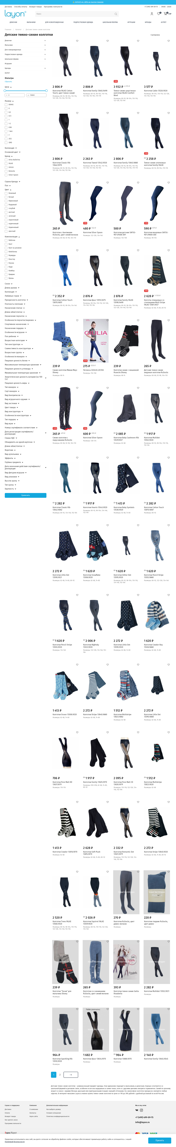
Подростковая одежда (83, 22)
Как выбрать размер (53, 1109)
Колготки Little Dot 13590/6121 (61, 576)
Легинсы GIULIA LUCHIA (93, 370)
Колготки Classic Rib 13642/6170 (61, 164)
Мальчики (31, 22)
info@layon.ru (142, 1122)
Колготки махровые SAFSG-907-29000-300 (156, 233)
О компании (34, 1109)
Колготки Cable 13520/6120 (155, 91)
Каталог (18, 30)
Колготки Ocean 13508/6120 (65, 714)
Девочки (13, 22)
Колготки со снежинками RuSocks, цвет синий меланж (96, 992)
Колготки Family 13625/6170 (95, 782)
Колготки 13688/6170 (123, 1059)
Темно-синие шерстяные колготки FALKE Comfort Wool (125, 93)
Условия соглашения (53, 1113)
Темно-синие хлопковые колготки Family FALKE (155, 164)
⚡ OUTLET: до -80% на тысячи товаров (88, 2)
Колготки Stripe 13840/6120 (156, 852)
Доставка (8, 7)
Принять (160, 1140)
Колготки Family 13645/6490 (95, 91)
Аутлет (163, 22)
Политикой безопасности (15, 1142)
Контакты (33, 1113)
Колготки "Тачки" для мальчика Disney (62, 992)
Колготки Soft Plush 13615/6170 (91, 853)
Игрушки (131, 22)
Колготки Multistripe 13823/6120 (153, 783)
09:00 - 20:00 (166, 7)
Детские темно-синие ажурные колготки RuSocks (156, 371)
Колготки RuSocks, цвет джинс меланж (124, 922)
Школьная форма (110, 22)
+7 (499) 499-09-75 (151, 7)
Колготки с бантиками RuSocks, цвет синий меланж (65, 233)
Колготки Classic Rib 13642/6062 (61, 508)
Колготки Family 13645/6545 (156, 1059)
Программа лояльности (53, 7)
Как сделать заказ (11, 1120)
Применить (25, 495)
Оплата (7, 1113)
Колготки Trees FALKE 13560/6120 (62, 922)
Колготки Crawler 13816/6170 (65, 852)
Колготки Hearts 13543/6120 (95, 507)
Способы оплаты (20, 7)
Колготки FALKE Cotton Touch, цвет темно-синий (64, 92)
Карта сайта (34, 1116)
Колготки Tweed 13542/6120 (95, 163)
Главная (8, 30)
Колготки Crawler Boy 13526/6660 (153, 646)
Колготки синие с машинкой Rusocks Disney (126, 371)
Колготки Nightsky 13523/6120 (91, 646)
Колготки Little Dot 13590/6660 (152, 715)
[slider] (5, 90)
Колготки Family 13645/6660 (126, 163)
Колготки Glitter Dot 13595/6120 (122, 576)
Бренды (148, 22)
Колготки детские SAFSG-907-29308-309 (125, 233)
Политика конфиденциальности (57, 1116)
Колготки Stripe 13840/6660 (95, 714)
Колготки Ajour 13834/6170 (94, 1059)
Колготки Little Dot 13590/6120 (122, 646)
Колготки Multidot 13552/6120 (152, 439)
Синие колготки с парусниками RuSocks (62, 439)
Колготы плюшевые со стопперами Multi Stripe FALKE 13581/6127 (154, 302)
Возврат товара (35, 7)
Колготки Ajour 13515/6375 (94, 300)
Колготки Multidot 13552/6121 (156, 991)
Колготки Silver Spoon (92, 232)
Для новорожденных (54, 22)
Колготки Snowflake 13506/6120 (91, 576)
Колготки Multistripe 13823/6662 (122, 715)
